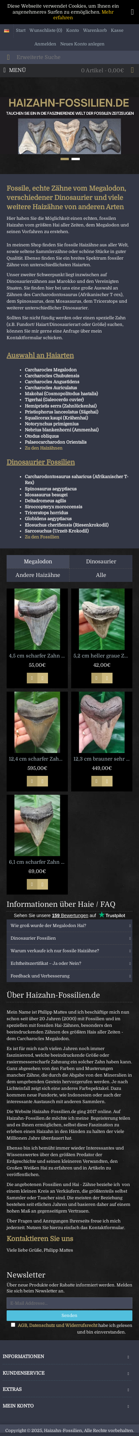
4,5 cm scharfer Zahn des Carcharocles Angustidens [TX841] (38, 656)
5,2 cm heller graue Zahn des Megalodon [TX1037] (102, 656)
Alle (101, 575)
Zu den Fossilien (42, 536)
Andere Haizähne (38, 575)
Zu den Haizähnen (44, 448)
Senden (69, 1315)
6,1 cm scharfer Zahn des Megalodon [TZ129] (38, 862)
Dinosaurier (101, 562)
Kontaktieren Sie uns (40, 1239)
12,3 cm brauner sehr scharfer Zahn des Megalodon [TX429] (102, 759)
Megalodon (38, 562)
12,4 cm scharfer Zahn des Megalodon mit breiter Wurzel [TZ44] (38, 759)
